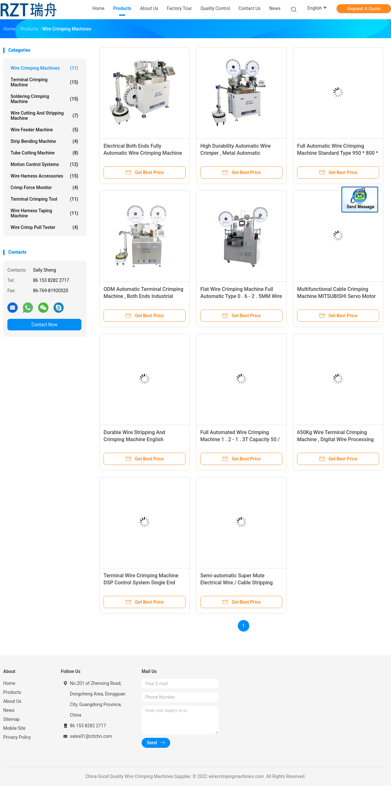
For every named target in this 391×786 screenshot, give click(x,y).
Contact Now (44, 324)
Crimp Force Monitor (44, 187)
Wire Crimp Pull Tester (44, 227)
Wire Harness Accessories (44, 176)
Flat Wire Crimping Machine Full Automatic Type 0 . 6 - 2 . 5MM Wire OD (241, 296)
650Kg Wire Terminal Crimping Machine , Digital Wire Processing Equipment (335, 439)
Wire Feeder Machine (44, 130)
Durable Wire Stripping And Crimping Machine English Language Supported (134, 439)
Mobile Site (14, 728)
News (8, 710)
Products (12, 692)
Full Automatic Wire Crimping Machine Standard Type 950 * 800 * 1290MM (337, 153)
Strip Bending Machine (44, 141)
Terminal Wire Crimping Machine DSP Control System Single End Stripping (141, 582)
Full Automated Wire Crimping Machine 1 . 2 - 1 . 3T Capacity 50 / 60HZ (240, 439)
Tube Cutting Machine (44, 153)
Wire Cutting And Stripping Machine (44, 115)
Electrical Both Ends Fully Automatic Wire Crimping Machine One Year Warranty (143, 153)
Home (9, 683)
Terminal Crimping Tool (44, 199)
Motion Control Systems (44, 164)
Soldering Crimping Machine (44, 99)
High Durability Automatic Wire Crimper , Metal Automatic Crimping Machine (235, 153)
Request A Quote (363, 8)
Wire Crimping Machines (44, 68)
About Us (12, 701)
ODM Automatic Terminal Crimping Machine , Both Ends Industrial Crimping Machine (143, 296)
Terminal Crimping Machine (44, 82)
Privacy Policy (17, 737)
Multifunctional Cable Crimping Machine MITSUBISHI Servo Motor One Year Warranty (336, 296)
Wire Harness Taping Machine (44, 213)
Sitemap (11, 719)
